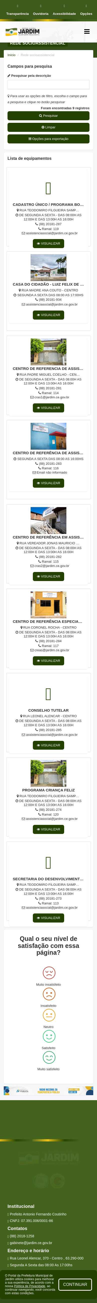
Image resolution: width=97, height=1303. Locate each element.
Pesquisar (48, 116)
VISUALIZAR (48, 243)
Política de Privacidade (29, 1286)
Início (12, 55)
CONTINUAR (75, 1284)
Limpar (48, 127)
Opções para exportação (48, 139)
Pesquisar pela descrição (29, 76)
